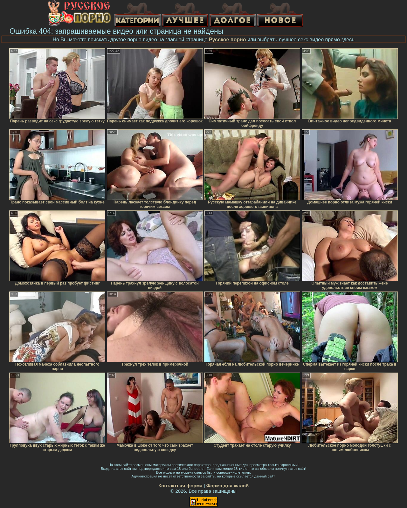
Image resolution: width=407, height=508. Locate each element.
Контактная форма (180, 485)
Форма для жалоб (227, 485)
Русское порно (227, 39)
